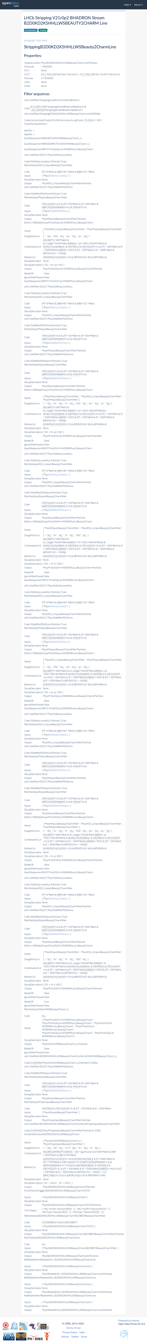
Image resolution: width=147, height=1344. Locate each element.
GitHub (65, 1336)
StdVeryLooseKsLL (58, 175)
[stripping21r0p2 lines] (35, 40)
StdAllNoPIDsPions (58, 211)
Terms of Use (73, 1327)
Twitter (75, 1336)
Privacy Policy (70, 1332)
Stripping (43, 30)
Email (84, 1336)
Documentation (30, 30)
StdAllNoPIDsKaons (59, 378)
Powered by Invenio (128, 1320)
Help (81, 1332)
